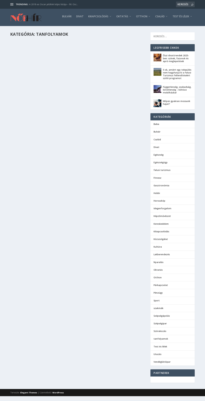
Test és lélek (181, 18)
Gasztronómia (161, 187)
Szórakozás (160, 333)
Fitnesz (157, 179)
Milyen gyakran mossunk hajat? (176, 104)
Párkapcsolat (161, 287)
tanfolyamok (161, 340)
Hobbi (157, 195)
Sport (157, 302)
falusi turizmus (162, 172)
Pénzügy (158, 294)
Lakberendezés (162, 256)
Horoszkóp (159, 202)
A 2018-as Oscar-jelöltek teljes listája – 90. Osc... (53, 4)
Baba (156, 126)
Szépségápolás (162, 317)
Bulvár (67, 18)
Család (160, 18)
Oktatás (122, 18)
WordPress (58, 394)
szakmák (158, 310)
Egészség (159, 156)
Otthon (141, 18)
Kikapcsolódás (98, 18)
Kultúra (158, 248)
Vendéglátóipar (162, 363)
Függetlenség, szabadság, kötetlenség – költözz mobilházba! (177, 91)
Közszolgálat (161, 241)
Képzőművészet (162, 218)
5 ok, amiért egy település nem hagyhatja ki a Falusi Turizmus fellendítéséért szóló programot (177, 76)
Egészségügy (161, 164)
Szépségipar (160, 325)
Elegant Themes (28, 394)
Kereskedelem (161, 225)
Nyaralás (158, 264)
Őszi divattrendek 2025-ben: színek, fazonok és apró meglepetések (176, 60)
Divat (80, 18)
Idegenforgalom (162, 210)
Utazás (157, 356)
